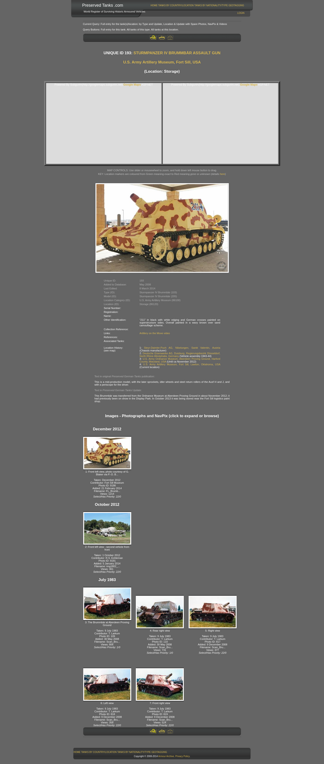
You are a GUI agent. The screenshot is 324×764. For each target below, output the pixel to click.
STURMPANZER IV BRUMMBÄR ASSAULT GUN (177, 53)
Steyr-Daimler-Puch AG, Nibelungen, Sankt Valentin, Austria (182, 347)
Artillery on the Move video (155, 333)
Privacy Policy (182, 756)
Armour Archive (166, 756)
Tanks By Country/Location (176, 5)
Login (240, 13)
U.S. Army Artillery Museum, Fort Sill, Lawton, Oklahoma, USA (181, 364)
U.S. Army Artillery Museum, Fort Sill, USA (162, 62)
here (222, 174)
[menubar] (197, 5)
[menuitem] (154, 5)
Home (154, 5)
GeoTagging (236, 5)
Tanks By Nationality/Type (211, 5)
